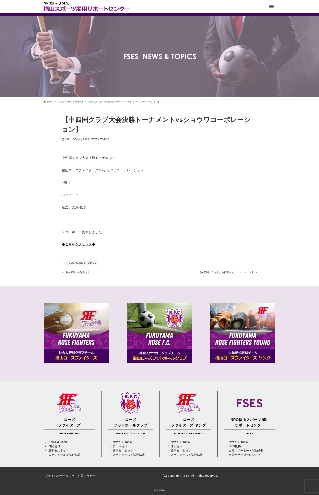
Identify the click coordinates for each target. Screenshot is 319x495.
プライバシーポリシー (59, 476)
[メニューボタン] (271, 6)
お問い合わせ (86, 476)
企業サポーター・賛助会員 (246, 450)
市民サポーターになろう (245, 455)
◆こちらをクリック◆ (78, 244)
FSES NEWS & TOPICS (96, 139)
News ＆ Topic (58, 442)
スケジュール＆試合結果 (64, 455)
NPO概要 (235, 446)
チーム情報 (120, 446)
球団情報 (54, 446)
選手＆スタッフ (58, 450)
